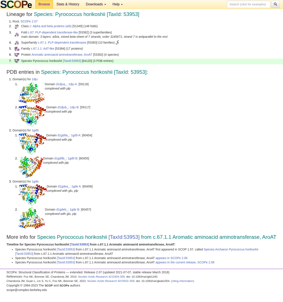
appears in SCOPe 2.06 (172, 258)
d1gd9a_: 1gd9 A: (69, 135)
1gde (35, 181)
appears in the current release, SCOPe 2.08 (185, 262)
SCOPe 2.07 (29, 21)
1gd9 (35, 130)
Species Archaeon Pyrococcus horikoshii (231, 249)
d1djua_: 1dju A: (67, 84)
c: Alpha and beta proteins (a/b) (51, 26)
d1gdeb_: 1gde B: (68, 209)
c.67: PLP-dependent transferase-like (53, 32)
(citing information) (182, 281)
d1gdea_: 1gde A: (70, 186)
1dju (34, 79)
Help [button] (118, 4)
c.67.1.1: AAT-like (42, 48)
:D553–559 (111, 281)
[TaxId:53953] (72, 61)
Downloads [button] (96, 4)
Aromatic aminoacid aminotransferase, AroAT (62, 54)
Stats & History (67, 4)
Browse (44, 4)
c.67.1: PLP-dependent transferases (62, 42)
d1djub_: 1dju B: (68, 107)
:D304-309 (101, 276)
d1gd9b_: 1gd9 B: (66, 158)
